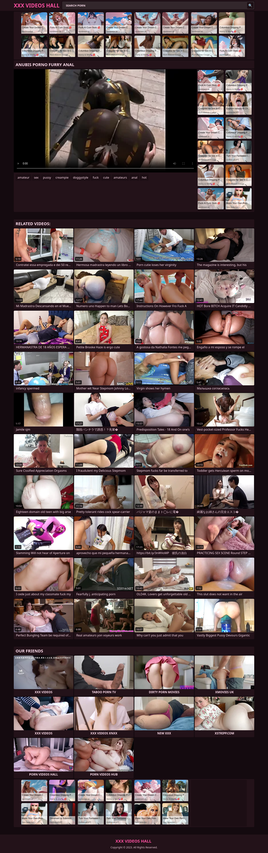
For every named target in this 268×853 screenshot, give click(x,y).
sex (36, 177)
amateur (23, 177)
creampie (61, 177)
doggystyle (80, 177)
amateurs (120, 177)
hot (144, 177)
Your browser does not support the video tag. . (105, 120)
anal (134, 177)
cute (106, 177)
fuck (96, 177)
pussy (47, 177)
